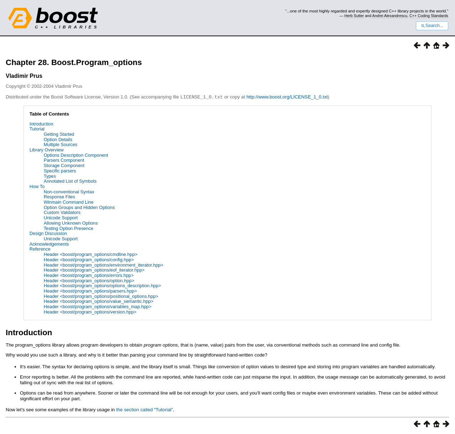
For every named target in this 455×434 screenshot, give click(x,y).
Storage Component (64, 165)
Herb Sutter (354, 16)
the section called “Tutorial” (144, 409)
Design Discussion (48, 233)
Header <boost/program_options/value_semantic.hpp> (99, 301)
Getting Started (59, 133)
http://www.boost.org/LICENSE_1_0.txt (287, 97)
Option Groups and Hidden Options (79, 207)
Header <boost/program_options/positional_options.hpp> (101, 296)
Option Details (58, 139)
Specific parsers (60, 170)
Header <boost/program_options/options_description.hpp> (102, 285)
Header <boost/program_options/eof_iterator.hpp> (94, 269)
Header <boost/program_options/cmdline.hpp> (91, 254)
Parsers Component (64, 159)
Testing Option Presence (68, 228)
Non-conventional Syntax (69, 191)
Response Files (59, 196)
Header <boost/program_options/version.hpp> (90, 311)
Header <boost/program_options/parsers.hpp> (90, 290)
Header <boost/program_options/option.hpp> (89, 280)
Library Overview (47, 149)
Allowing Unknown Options (71, 222)
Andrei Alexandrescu (389, 16)
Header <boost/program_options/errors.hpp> (89, 275)
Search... (432, 25)
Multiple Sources (60, 144)
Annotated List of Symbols (70, 180)
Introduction (41, 123)
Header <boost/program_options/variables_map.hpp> (97, 306)
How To (37, 186)
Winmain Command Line (68, 201)
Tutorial (37, 128)
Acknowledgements (49, 243)
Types (50, 175)
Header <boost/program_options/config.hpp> (89, 259)
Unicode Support (60, 217)
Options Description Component (76, 154)
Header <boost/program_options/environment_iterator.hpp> (104, 264)
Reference (40, 248)
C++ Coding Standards (429, 16)
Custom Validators (62, 212)
